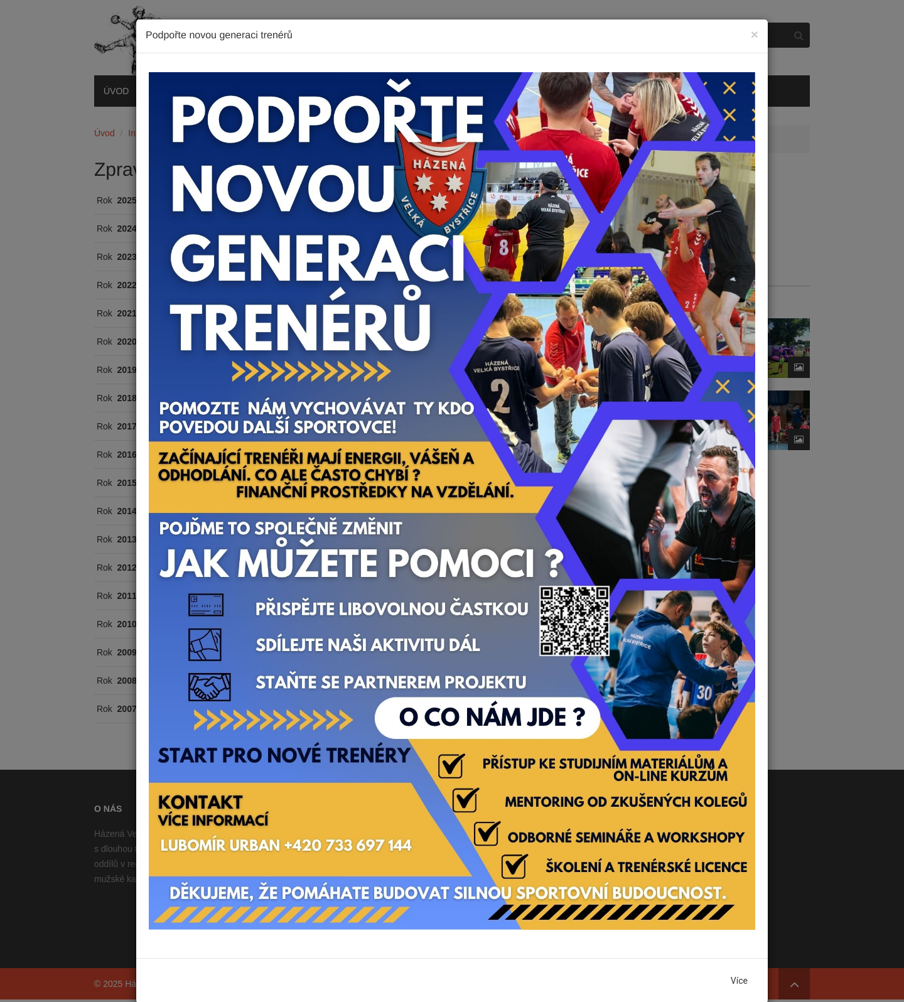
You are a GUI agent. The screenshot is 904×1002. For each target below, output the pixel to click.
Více (739, 981)
